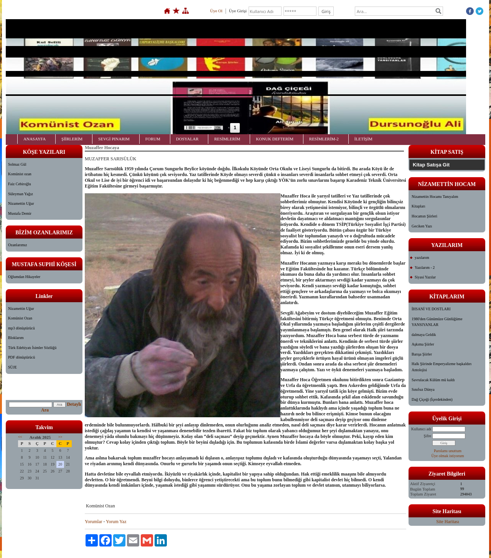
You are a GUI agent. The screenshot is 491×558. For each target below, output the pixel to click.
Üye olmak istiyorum (448, 456)
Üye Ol (216, 10)
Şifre (427, 436)
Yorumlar (93, 521)
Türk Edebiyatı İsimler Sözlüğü (32, 348)
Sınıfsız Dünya (423, 389)
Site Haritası (447, 521)
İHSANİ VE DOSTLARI (431, 309)
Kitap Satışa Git (431, 165)
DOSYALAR (187, 139)
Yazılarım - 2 (425, 267)
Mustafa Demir (19, 213)
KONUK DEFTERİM (274, 139)
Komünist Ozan (20, 318)
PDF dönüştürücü (21, 357)
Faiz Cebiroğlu (19, 184)
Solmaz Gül (17, 164)
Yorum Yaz (116, 521)
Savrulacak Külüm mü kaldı (433, 380)
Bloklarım (16, 338)
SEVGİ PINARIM (114, 139)
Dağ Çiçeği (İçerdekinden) (432, 399)
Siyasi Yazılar (425, 277)
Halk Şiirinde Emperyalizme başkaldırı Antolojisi (441, 367)
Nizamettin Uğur (21, 203)
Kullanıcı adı (421, 429)
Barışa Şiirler (422, 354)
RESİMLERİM (227, 139)
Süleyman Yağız (20, 194)
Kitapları (418, 206)
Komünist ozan (19, 174)
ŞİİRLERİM (71, 139)
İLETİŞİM (363, 139)
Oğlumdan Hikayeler (24, 277)
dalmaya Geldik (424, 334)
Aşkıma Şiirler (423, 344)
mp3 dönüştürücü (21, 328)
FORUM (152, 139)
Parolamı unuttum (447, 451)
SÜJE (12, 367)
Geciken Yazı (422, 226)
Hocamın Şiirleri (424, 216)
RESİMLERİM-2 (324, 139)
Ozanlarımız (17, 245)
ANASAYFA (34, 139)
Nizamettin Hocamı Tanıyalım (435, 196)
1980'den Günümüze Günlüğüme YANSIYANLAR (437, 322)
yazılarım (422, 257)
